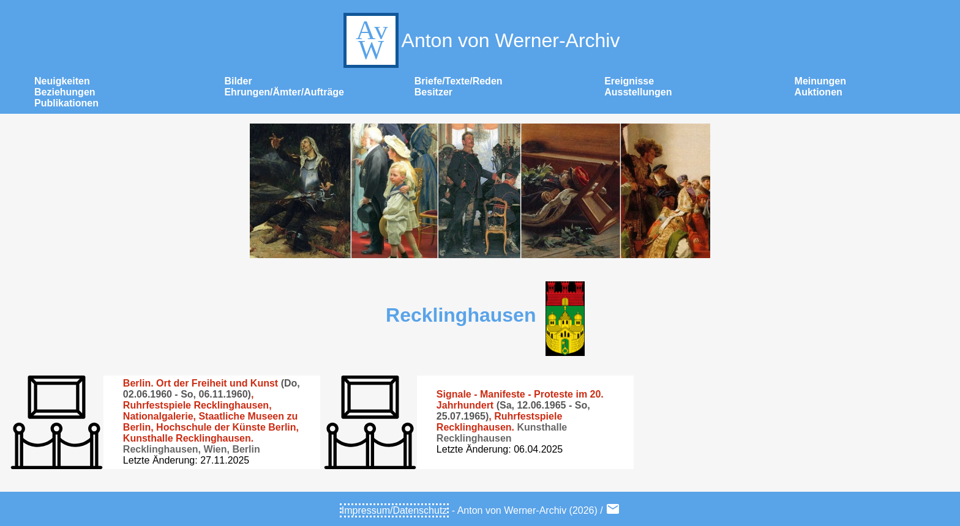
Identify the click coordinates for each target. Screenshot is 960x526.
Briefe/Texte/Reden (458, 81)
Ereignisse (629, 81)
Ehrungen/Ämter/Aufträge (284, 92)
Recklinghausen (461, 315)
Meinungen (820, 81)
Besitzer (433, 92)
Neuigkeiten (62, 81)
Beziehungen (65, 92)
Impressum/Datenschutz (395, 510)
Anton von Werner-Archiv (480, 40)
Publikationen (66, 103)
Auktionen (818, 92)
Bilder (238, 81)
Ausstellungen (638, 92)
